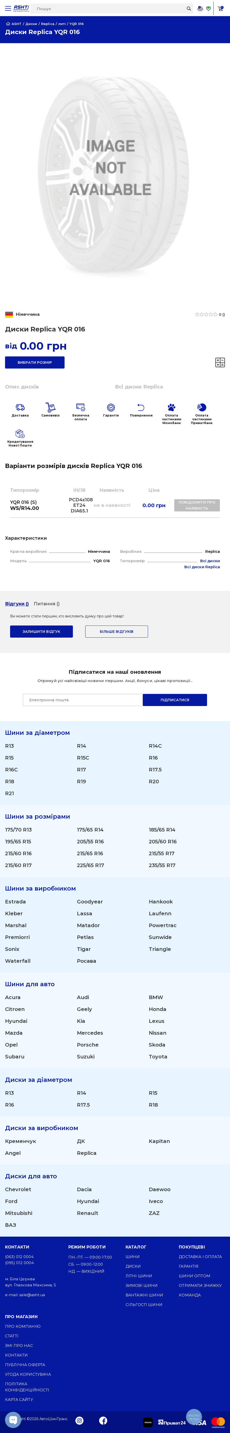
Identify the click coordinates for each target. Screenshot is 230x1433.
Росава (86, 961)
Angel (13, 1153)
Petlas (85, 937)
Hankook (161, 902)
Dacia (84, 1189)
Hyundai (16, 1021)
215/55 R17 (162, 853)
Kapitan (159, 1141)
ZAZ (154, 1213)
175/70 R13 (18, 830)
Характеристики (26, 538)
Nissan (157, 1033)
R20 (154, 781)
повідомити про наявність (197, 505)
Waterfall (18, 961)
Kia (81, 1021)
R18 (9, 781)
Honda (157, 1009)
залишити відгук (41, 631)
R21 (9, 793)
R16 (153, 758)
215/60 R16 (18, 853)
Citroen (15, 1009)
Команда (190, 1295)
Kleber (14, 913)
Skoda (157, 1045)
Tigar (84, 949)
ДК (81, 1141)
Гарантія (188, 1266)
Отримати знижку (200, 1285)
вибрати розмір (35, 362)
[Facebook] (103, 1420)
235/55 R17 (162, 865)
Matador (88, 925)
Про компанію (23, 1326)
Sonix (12, 949)
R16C (11, 770)
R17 (81, 770)
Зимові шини (142, 1285)
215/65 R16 (90, 853)
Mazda (14, 1033)
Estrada (15, 902)
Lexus (156, 1021)
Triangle (160, 949)
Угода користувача (28, 1374)
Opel (11, 1045)
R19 (81, 781)
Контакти (16, 1355)
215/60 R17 (18, 865)
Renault (87, 1213)
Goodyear (90, 902)
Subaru (14, 1057)
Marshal (15, 925)
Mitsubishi (18, 1213)
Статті (11, 1336)
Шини (133, 1256)
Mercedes (90, 1033)
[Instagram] (79, 1420)
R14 (81, 746)
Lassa (84, 913)
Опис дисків (22, 387)
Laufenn (160, 913)
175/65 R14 (90, 830)
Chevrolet (18, 1189)
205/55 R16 (90, 842)
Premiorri (17, 937)
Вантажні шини (144, 1295)
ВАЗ (10, 1225)
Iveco (156, 1201)
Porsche (88, 1045)
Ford (11, 1201)
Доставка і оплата (200, 1256)
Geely (84, 1009)
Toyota (158, 1057)
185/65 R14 (162, 830)
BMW (156, 997)
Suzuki (86, 1057)
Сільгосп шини (144, 1304)
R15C (83, 758)
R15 (9, 758)
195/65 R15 (18, 842)
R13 (9, 746)
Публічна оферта (25, 1364)
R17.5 (155, 770)
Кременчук (20, 1141)
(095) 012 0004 (19, 1262)
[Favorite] (208, 8)
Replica (87, 1153)
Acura (13, 997)
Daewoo (159, 1189)
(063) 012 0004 (19, 1256)
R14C (155, 746)
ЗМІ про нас (19, 1345)
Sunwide (160, 937)
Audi (83, 997)
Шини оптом (194, 1275)
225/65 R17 (90, 865)
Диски (133, 1266)
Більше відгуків (116, 631)
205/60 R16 (163, 842)
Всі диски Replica (139, 387)
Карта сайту (19, 1399)
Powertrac (163, 925)
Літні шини (139, 1275)
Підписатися (175, 700)
